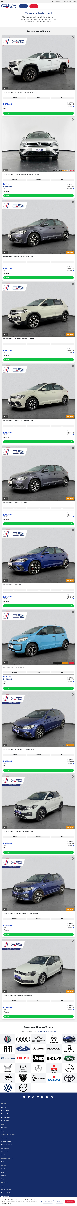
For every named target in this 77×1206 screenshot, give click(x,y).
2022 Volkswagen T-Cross (18, 339)
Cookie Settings (48, 1201)
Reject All (59, 1201)
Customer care (5, 1186)
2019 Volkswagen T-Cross (22, 913)
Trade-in (3, 1131)
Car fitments (4, 1155)
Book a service (5, 1162)
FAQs (2, 1172)
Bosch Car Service (6, 1196)
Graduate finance (6, 1141)
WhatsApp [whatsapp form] (38, 113)
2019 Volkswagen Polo (17, 995)
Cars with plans (5, 1117)
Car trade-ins (4, 1151)
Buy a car (3, 1107)
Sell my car (4, 1127)
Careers (3, 1175)
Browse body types (6, 1114)
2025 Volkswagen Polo (15, 503)
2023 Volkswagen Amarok (20, 92)
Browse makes (5, 1110)
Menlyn (6, 355)
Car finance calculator (7, 1144)
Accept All (70, 1201)
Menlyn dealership (6, 1189)
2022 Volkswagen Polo (18, 749)
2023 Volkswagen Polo (18, 256)
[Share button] (73, 37)
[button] (2, 1)
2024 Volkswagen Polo (12, 585)
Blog (2, 1179)
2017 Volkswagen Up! (16, 667)
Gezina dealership (6, 1192)
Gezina (6, 109)
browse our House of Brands (47, 1031)
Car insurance (5, 1148)
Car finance (4, 1138)
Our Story (4, 1169)
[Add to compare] (70, 102)
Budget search (5, 1120)
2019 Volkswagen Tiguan (21, 174)
